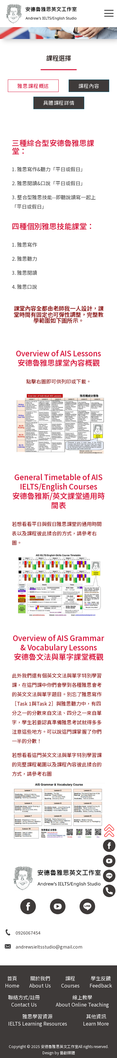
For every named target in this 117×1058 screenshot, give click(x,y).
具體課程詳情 (59, 102)
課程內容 (88, 85)
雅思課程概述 (33, 85)
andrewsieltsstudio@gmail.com (49, 947)
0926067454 (28, 933)
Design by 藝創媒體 (58, 1052)
